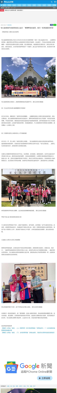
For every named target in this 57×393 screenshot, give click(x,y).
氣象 (54, 7)
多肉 (24, 386)
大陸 (39, 5)
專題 (9, 5)
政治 (14, 5)
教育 (17, 386)
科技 (29, 5)
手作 (28, 386)
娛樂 (49, 5)
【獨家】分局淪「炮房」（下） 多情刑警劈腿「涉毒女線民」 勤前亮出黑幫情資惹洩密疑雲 (27, 332)
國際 (34, 5)
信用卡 (20, 386)
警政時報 (9, 25)
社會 (19, 5)
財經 (24, 5)
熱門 (4, 5)
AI (11, 386)
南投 (8, 386)
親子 (34, 386)
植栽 (31, 386)
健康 (44, 5)
